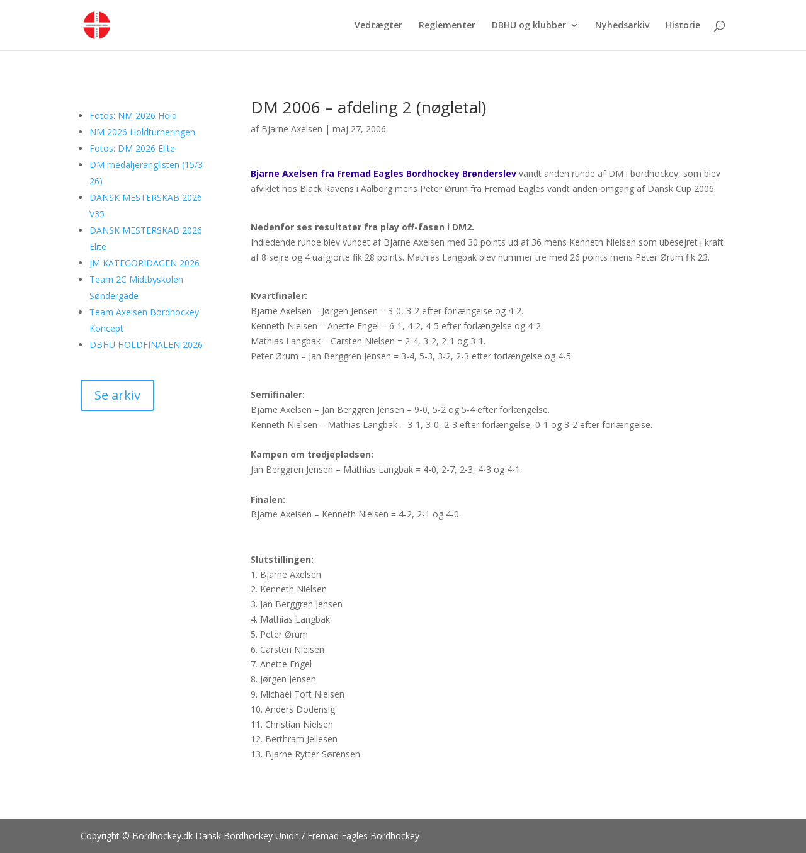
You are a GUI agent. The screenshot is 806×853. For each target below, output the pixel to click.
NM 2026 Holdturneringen (142, 132)
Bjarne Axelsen (291, 129)
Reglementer (447, 26)
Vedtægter (378, 26)
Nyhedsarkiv (622, 26)
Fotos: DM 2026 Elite (132, 148)
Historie (683, 26)
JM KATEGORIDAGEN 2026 (144, 263)
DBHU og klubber (529, 26)
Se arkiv (117, 395)
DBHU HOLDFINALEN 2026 (146, 345)
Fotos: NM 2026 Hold (133, 115)
